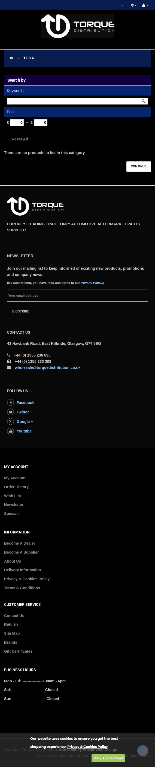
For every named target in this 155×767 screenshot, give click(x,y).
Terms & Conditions (22, 588)
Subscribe (20, 311)
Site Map (12, 633)
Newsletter (13, 504)
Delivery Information (22, 570)
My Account (15, 478)
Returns (11, 624)
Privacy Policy (91, 282)
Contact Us (14, 615)
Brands (10, 642)
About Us (12, 561)
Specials (12, 513)
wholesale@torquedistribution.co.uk (48, 367)
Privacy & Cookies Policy (27, 579)
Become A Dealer (19, 543)
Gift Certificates (18, 651)
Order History (16, 487)
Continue (139, 166)
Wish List (12, 496)
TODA (28, 58)
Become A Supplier (21, 552)
